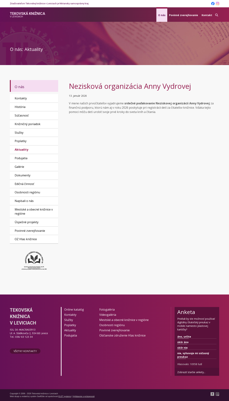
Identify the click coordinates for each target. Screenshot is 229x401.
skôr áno (183, 342)
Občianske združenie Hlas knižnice (122, 335)
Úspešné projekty (26, 222)
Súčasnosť (22, 115)
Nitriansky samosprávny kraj (74, 3)
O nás (161, 15)
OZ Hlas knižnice (26, 239)
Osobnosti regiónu (27, 192)
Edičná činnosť (24, 184)
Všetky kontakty (25, 351)
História (20, 107)
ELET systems (64, 396)
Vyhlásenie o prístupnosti (84, 396)
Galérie (19, 167)
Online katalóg (74, 309)
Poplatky (20, 141)
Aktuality (21, 150)
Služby (19, 133)
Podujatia (21, 158)
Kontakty (21, 98)
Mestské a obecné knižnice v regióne (34, 211)
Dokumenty (22, 175)
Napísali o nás (24, 201)
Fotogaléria (107, 309)
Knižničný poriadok (27, 124)
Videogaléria (107, 315)
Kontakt (207, 15)
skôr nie (182, 347)
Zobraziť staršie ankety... (191, 372)
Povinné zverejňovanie (183, 15)
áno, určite (184, 336)
